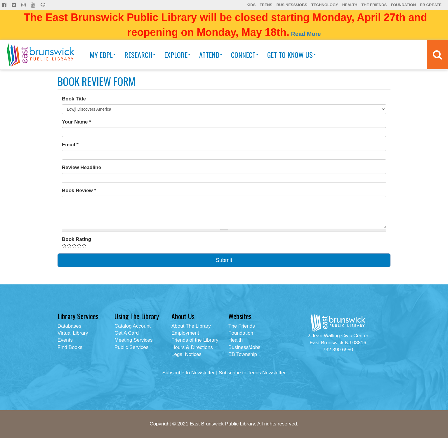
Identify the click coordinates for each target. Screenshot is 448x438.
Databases (69, 326)
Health (349, 5)
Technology (324, 5)
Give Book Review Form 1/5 (64, 245)
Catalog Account (132, 326)
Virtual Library (73, 333)
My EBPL (103, 54)
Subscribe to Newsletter (188, 373)
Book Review (79, 190)
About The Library (191, 326)
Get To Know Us (291, 54)
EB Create (431, 5)
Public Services (131, 347)
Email (70, 144)
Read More (306, 34)
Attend (210, 54)
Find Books (70, 347)
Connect (244, 54)
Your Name (76, 122)
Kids (251, 5)
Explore (177, 54)
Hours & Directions (192, 347)
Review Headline (81, 167)
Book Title (74, 99)
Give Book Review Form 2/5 (69, 245)
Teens (266, 5)
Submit (224, 260)
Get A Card (126, 333)
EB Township (242, 354)
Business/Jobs (291, 5)
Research (139, 54)
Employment (185, 333)
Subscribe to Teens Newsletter (252, 373)
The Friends (374, 5)
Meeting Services (133, 340)
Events (65, 340)
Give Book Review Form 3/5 (74, 245)
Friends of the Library (194, 340)
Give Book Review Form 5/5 (84, 245)
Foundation (403, 5)
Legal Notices (186, 354)
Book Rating (76, 239)
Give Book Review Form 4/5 (79, 245)
